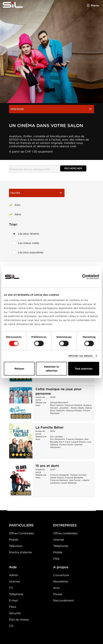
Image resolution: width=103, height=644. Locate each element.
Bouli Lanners (57, 405)
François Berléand (74, 477)
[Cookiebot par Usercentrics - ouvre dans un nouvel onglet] (84, 276)
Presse (57, 594)
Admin (13, 575)
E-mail (13, 600)
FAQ (56, 558)
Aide (13, 567)
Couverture (61, 575)
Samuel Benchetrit (59, 402)
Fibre (12, 606)
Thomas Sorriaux (78, 475)
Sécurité (14, 613)
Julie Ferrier (75, 480)
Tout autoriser (83, 368)
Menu (95, 5)
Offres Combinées (21, 533)
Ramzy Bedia (77, 408)
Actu (56, 587)
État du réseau (19, 619)
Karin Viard (64, 442)
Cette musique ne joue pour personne (20, 402)
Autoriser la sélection (51, 368)
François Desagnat (59, 475)
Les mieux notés (25, 243)
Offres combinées (65, 533)
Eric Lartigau (56, 436)
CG (11, 625)
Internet (58, 539)
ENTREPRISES (65, 525)
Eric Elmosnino (57, 439)
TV (11, 587)
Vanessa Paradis (74, 410)
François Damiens (73, 405)
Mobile (13, 539)
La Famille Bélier (50, 427)
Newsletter (60, 581)
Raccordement (63, 600)
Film (14, 205)
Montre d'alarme (20, 552)
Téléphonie (60, 546)
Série (15, 214)
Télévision (15, 546)
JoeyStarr (64, 408)
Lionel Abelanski (69, 483)
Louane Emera (78, 442)
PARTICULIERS (21, 525)
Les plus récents (25, 234)
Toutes (36, 193)
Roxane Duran (66, 444)
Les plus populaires (27, 252)
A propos (60, 567)
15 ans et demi (47, 466)
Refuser (19, 368)
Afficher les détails (80, 355)
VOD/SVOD (51, 109)
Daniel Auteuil (57, 477)
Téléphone (16, 594)
